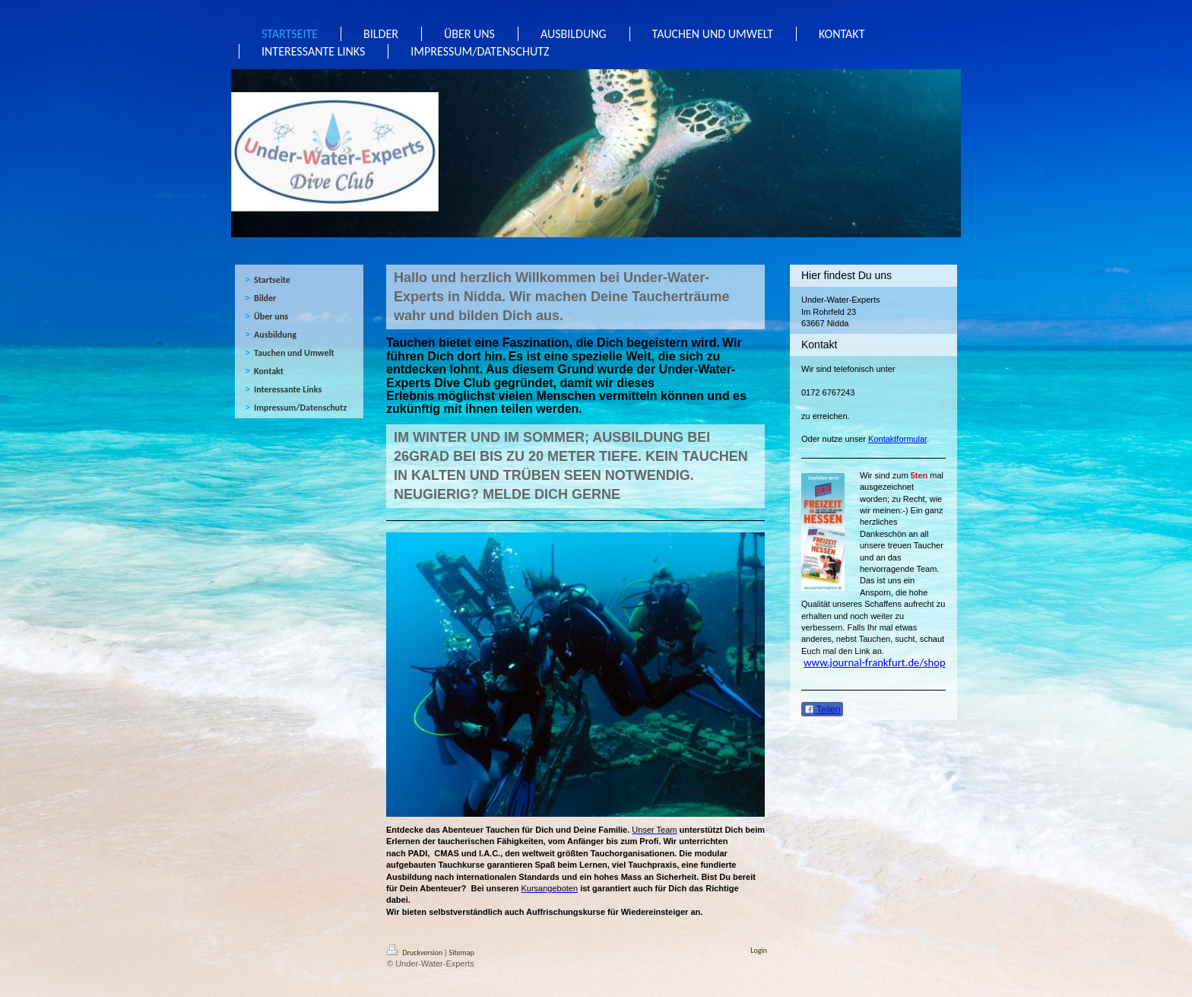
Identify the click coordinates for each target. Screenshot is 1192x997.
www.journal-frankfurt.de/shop (875, 662)
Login (758, 950)
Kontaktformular (897, 438)
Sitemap (461, 952)
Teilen (822, 709)
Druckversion (416, 952)
